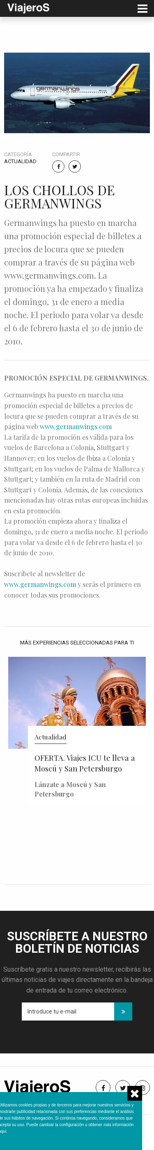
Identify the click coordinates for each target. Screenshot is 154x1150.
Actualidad (20, 161)
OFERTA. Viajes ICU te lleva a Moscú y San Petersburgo (84, 763)
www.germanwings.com (76, 426)
